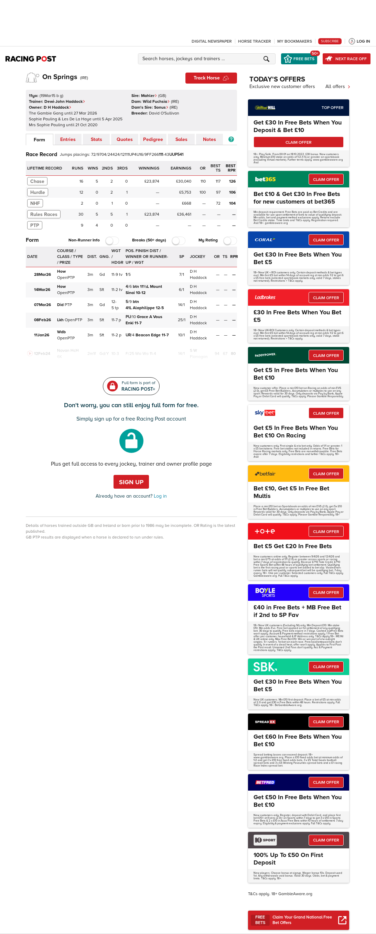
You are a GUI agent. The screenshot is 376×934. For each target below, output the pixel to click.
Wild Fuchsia (156, 101)
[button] (208, 58)
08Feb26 (42, 320)
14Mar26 (42, 289)
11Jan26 (41, 335)
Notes (209, 139)
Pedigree (153, 139)
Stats (96, 139)
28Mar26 (42, 274)
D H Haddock (58, 107)
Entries (68, 139)
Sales (181, 139)
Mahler (149, 95)
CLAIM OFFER (299, 142)
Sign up (131, 482)
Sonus (161, 107)
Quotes (125, 139)
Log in (159, 496)
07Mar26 (42, 304)
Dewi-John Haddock (64, 101)
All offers (338, 86)
